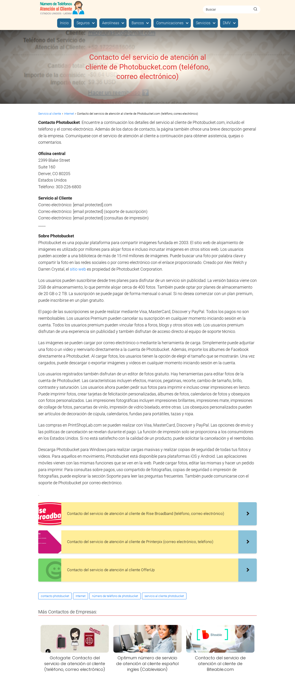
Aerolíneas (110, 23)
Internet (81, 596)
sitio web (78, 269)
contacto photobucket (55, 596)
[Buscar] (255, 9)
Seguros (83, 23)
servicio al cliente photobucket (164, 596)
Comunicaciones (169, 23)
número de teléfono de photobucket (115, 596)
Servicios (203, 23)
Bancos (138, 23)
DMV (227, 23)
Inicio (64, 23)
